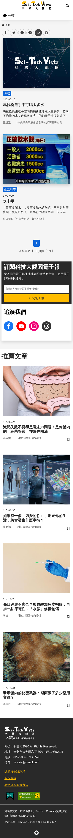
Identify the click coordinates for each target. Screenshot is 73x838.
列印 (46, 32)
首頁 (5, 24)
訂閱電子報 (36, 298)
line (29, 32)
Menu (5, 5)
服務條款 (10, 778)
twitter (14, 32)
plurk (21, 32)
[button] (67, 5)
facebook (5, 32)
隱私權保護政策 (14, 771)
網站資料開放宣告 (16, 785)
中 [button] (38, 32)
